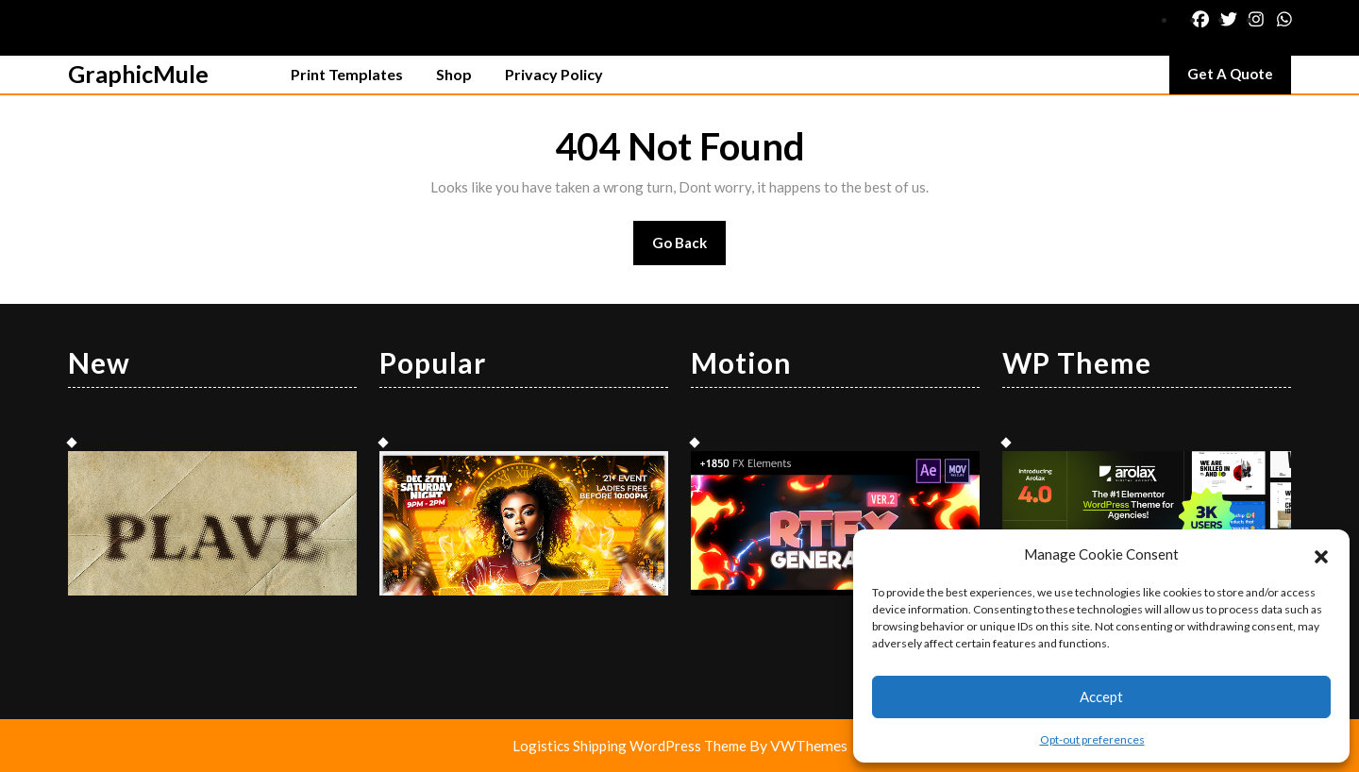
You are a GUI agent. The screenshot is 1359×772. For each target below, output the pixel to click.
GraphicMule (138, 73)
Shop (454, 74)
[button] (1321, 554)
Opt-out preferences (1092, 739)
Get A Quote (1239, 78)
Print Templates (347, 74)
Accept (1101, 696)
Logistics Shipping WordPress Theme (630, 745)
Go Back (689, 248)
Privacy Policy (554, 74)
